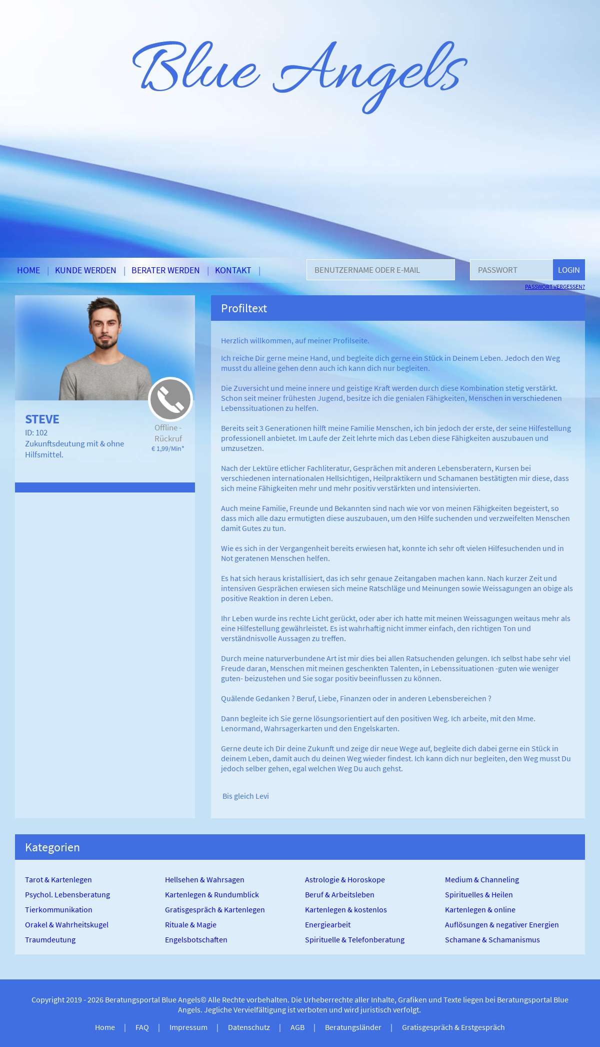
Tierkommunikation (58, 909)
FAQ (142, 1027)
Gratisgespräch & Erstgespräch (453, 1027)
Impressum (189, 1027)
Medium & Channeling (482, 879)
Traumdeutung (50, 939)
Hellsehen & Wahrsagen (204, 879)
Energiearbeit (327, 924)
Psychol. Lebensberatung (67, 894)
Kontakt (233, 270)
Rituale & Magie (190, 924)
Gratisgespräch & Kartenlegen (215, 909)
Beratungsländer (353, 1027)
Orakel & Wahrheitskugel (66, 924)
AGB (297, 1027)
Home (28, 270)
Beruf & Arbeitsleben (339, 894)
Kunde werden (85, 270)
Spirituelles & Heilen (479, 894)
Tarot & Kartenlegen (58, 879)
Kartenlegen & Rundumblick (212, 894)
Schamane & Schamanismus (492, 939)
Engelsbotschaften (196, 939)
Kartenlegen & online (480, 909)
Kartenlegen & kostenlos (346, 909)
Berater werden (166, 270)
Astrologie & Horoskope (345, 879)
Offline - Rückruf (168, 433)
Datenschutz (249, 1027)
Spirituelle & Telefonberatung (354, 939)
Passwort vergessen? (555, 286)
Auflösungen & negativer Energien (502, 924)
